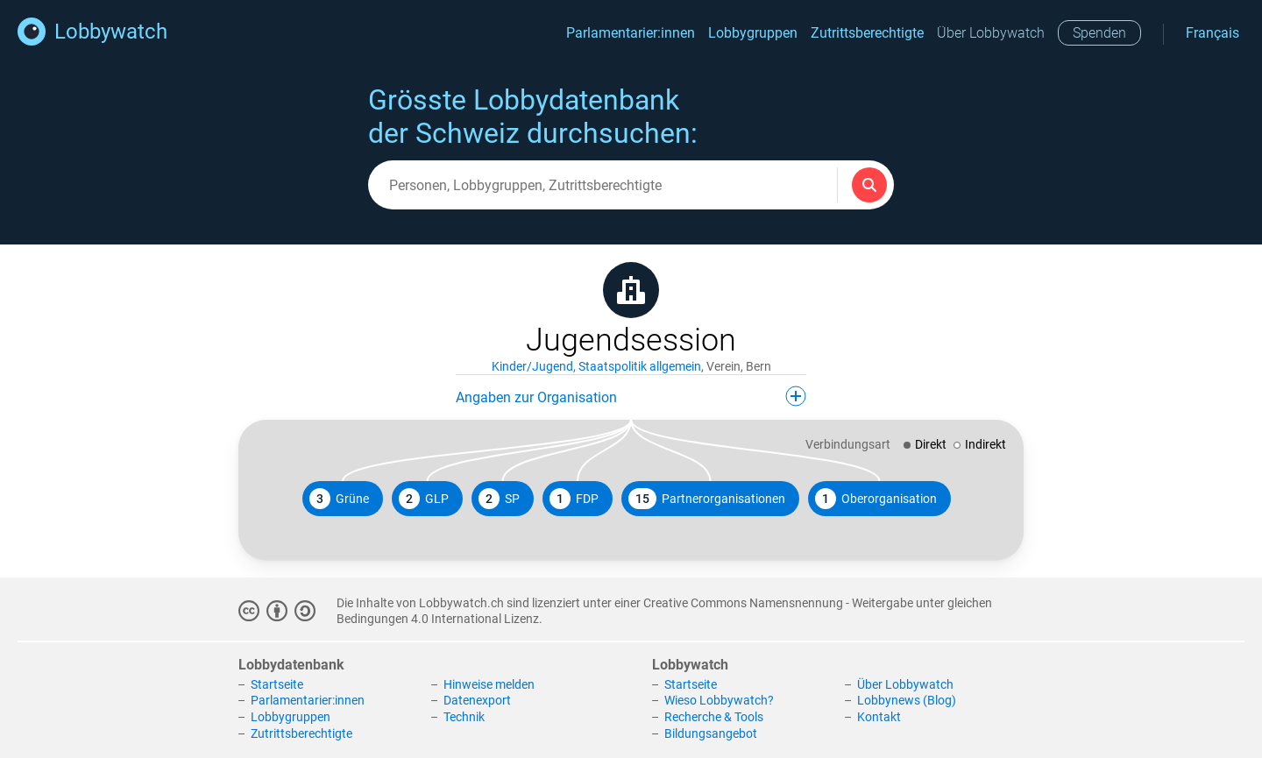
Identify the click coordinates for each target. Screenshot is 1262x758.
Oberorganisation (876, 498)
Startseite (277, 684)
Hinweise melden (489, 684)
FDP (574, 498)
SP (499, 498)
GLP (424, 498)
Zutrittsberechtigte (867, 33)
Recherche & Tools (713, 717)
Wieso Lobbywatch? (719, 700)
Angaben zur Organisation (631, 396)
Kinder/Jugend (532, 366)
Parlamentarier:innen (630, 33)
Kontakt (879, 717)
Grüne (339, 498)
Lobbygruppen (753, 33)
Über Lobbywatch (991, 33)
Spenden (1099, 33)
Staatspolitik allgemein (639, 366)
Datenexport (477, 700)
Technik (464, 717)
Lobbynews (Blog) (906, 700)
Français (1212, 33)
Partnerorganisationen (706, 498)
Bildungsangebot (710, 733)
